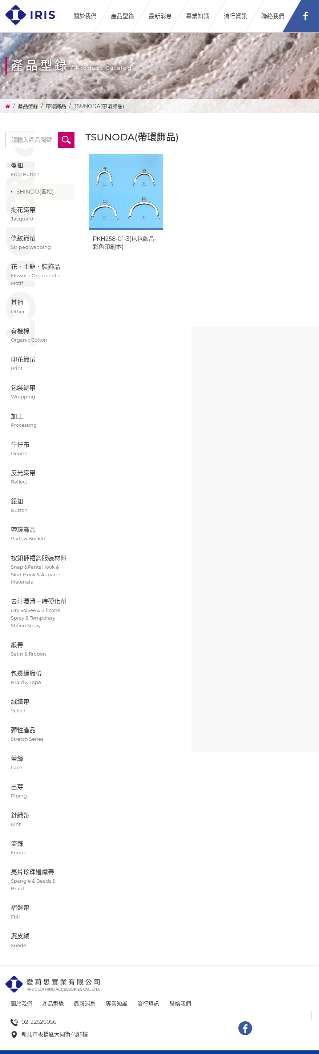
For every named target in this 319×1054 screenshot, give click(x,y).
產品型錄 (122, 16)
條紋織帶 (40, 243)
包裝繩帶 (40, 392)
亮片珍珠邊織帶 (40, 880)
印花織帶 (40, 364)
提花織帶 (40, 214)
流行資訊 (235, 16)
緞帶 (40, 649)
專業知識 (197, 16)
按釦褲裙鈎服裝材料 (40, 570)
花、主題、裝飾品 (40, 275)
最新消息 (160, 16)
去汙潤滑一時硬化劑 (40, 613)
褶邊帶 (40, 912)
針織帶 (40, 820)
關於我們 (85, 16)
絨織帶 (40, 706)
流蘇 (40, 848)
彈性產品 (40, 735)
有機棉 (40, 335)
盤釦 (40, 170)
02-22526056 (38, 1021)
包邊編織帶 (40, 678)
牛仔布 (40, 449)
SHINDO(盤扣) (35, 191)
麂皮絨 (40, 940)
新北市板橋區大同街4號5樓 (54, 1034)
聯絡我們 (272, 16)
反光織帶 (40, 477)
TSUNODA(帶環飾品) (99, 106)
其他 (40, 307)
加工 (40, 421)
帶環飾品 (56, 106)
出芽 (40, 791)
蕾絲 (40, 763)
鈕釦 (40, 506)
